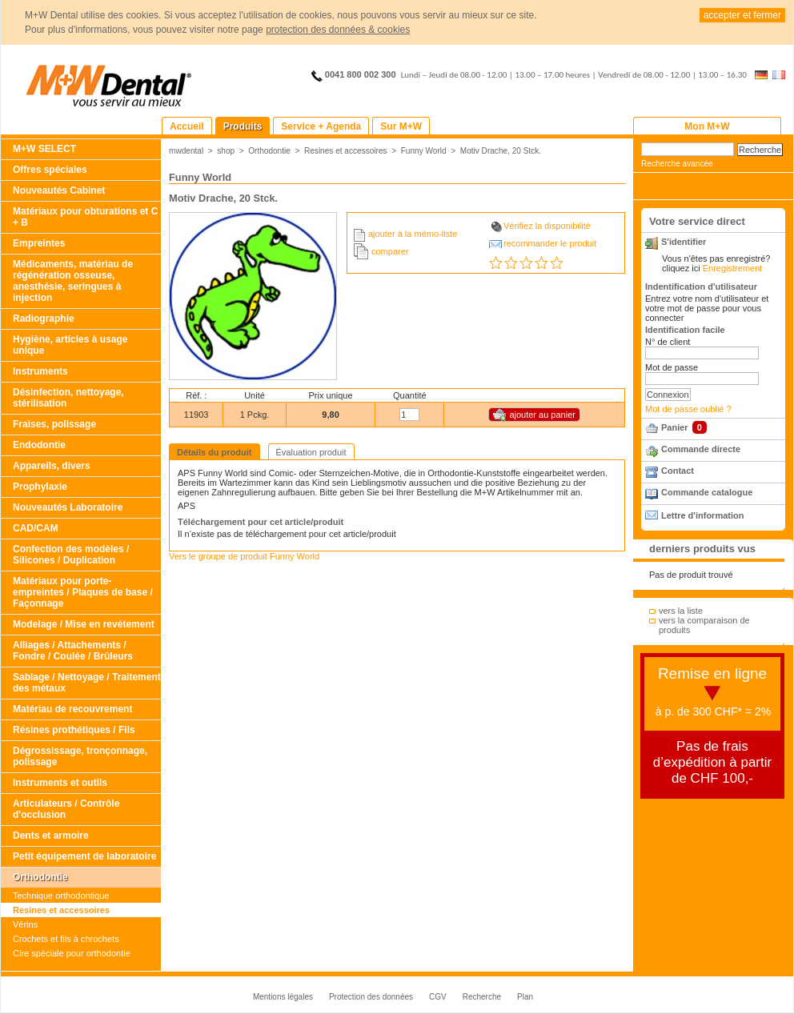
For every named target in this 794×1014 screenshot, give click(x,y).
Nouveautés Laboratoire (67, 507)
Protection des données (371, 996)
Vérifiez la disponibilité (547, 225)
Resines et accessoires (61, 910)
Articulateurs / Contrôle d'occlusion (66, 809)
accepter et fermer (742, 15)
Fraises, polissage (54, 424)
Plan (525, 996)
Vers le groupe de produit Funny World (244, 556)
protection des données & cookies (338, 29)
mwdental (186, 150)
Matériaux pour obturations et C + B (85, 217)
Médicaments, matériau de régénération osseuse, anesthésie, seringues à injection (73, 281)
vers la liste (681, 610)
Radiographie (43, 318)
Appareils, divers (51, 465)
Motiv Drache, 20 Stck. (500, 150)
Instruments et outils (60, 782)
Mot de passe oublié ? (688, 409)
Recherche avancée (677, 163)
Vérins (25, 924)
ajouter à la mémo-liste (412, 233)
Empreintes (39, 243)
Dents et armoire (51, 835)
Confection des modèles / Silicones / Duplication (71, 554)
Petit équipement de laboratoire (84, 856)
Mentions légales (283, 996)
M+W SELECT (44, 148)
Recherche (482, 996)
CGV (438, 996)
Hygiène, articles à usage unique (70, 345)
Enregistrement (733, 268)
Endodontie (39, 445)
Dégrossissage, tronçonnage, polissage (80, 756)
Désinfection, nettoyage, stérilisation (68, 398)
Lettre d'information (702, 515)
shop (226, 150)
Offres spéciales (50, 169)
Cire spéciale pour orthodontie (71, 953)
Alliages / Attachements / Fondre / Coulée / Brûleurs (73, 650)
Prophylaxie (40, 486)
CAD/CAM (35, 528)
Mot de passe (671, 367)
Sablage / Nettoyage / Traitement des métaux (87, 682)
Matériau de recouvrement (72, 709)
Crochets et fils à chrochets (66, 939)
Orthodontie (40, 877)
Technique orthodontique (61, 895)
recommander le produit (549, 243)
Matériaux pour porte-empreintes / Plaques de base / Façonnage (83, 592)
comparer (389, 251)
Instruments (40, 371)
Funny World (424, 150)
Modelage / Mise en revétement (83, 624)
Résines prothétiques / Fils (74, 729)
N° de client (667, 342)
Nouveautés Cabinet (59, 190)
